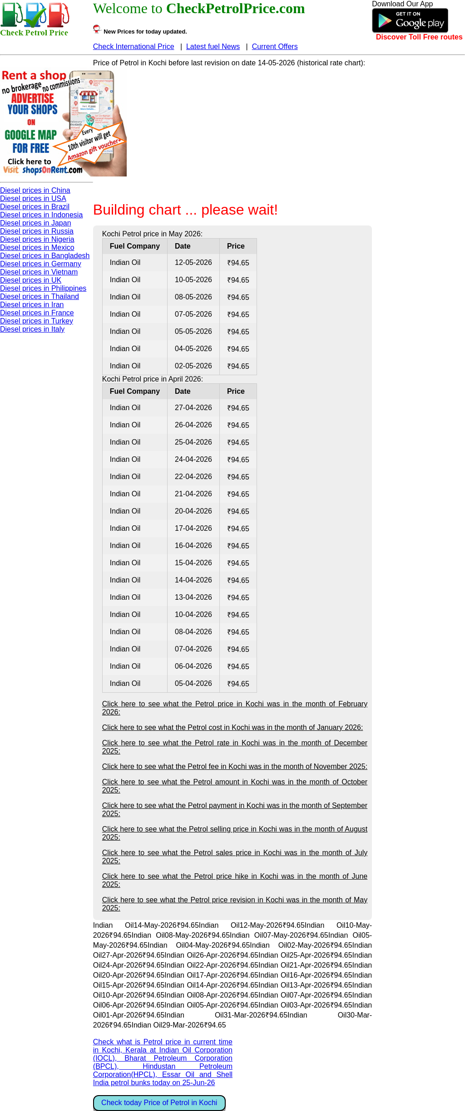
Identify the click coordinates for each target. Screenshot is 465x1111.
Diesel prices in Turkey (36, 321)
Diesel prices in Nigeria (37, 239)
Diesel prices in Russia (37, 231)
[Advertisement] (232, 130)
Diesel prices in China (35, 190)
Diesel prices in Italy (32, 329)
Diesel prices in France (37, 313)
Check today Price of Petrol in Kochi (159, 1102)
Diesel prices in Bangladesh (44, 255)
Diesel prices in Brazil (34, 206)
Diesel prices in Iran (32, 304)
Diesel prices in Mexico (37, 247)
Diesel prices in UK (30, 280)
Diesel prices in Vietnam (39, 272)
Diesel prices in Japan (35, 223)
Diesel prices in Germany (40, 264)
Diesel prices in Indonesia (41, 215)
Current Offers (275, 46)
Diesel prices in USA (33, 198)
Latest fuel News (213, 46)
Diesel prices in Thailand (39, 296)
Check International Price (133, 46)
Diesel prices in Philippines (43, 288)
